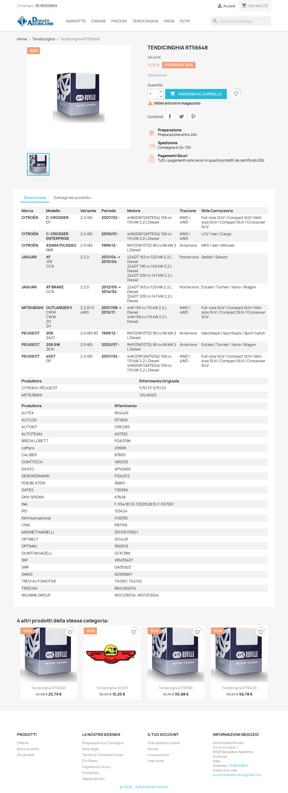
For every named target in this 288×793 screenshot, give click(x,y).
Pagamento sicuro (96, 767)
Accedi (153, 749)
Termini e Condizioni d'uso (102, 755)
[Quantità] (153, 94)
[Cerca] (241, 21)
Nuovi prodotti (28, 749)
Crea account (158, 755)
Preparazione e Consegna (102, 743)
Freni (169, 21)
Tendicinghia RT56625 (48, 688)
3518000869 (46, 5)
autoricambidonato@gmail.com (237, 775)
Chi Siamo (90, 761)
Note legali (90, 749)
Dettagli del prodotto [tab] (72, 197)
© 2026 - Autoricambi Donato (144, 787)
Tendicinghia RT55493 (239, 688)
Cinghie (98, 21)
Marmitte (76, 21)
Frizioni (119, 21)
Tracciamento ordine (164, 743)
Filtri (185, 21)
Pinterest (193, 116)
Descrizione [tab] (35, 197)
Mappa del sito (93, 778)
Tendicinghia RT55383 (176, 688)
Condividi (169, 116)
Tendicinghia (145, 21)
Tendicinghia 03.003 (112, 688)
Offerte (23, 743)
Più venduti (25, 755)
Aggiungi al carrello (196, 94)
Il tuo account (163, 734)
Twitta (181, 116)
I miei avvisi (156, 761)
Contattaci (90, 773)
